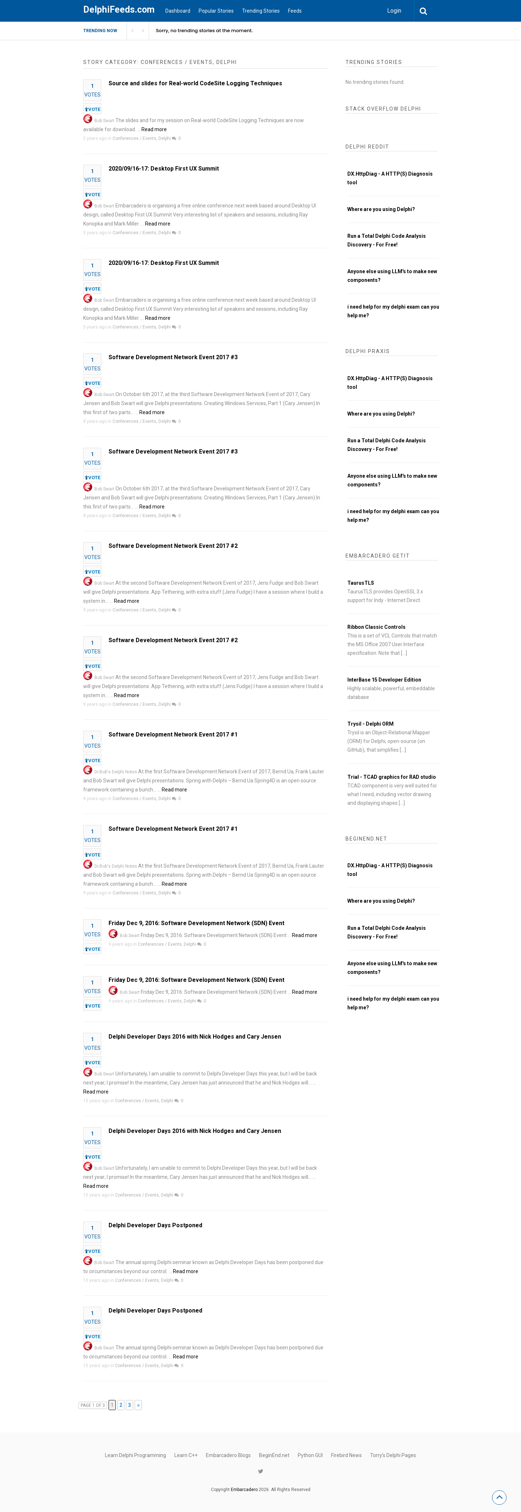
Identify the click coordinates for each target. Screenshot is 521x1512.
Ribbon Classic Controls (376, 627)
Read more (154, 129)
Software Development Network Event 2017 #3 (173, 357)
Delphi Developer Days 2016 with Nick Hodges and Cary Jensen (195, 1036)
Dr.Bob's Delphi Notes (115, 771)
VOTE (92, 109)
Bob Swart (104, 120)
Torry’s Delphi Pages (393, 1455)
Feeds (295, 11)
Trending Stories (261, 11)
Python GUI (310, 1455)
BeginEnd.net (274, 1455)
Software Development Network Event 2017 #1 (173, 734)
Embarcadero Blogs (228, 1455)
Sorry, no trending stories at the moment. (204, 30)
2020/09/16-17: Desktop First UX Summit (164, 168)
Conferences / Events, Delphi (142, 138)
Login (394, 10)
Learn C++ (186, 1455)
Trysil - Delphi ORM (370, 724)
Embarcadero (244, 1489)
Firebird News (346, 1455)
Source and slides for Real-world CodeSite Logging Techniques (195, 83)
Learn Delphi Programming (135, 1455)
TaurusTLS (360, 583)
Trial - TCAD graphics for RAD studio (391, 777)
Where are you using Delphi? (381, 209)
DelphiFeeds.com (118, 9)
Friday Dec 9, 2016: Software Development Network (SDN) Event (196, 923)
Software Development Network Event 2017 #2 (173, 545)
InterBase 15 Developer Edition (384, 680)
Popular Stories (216, 11)
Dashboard (177, 11)
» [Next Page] (138, 1405)
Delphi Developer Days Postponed (155, 1225)
